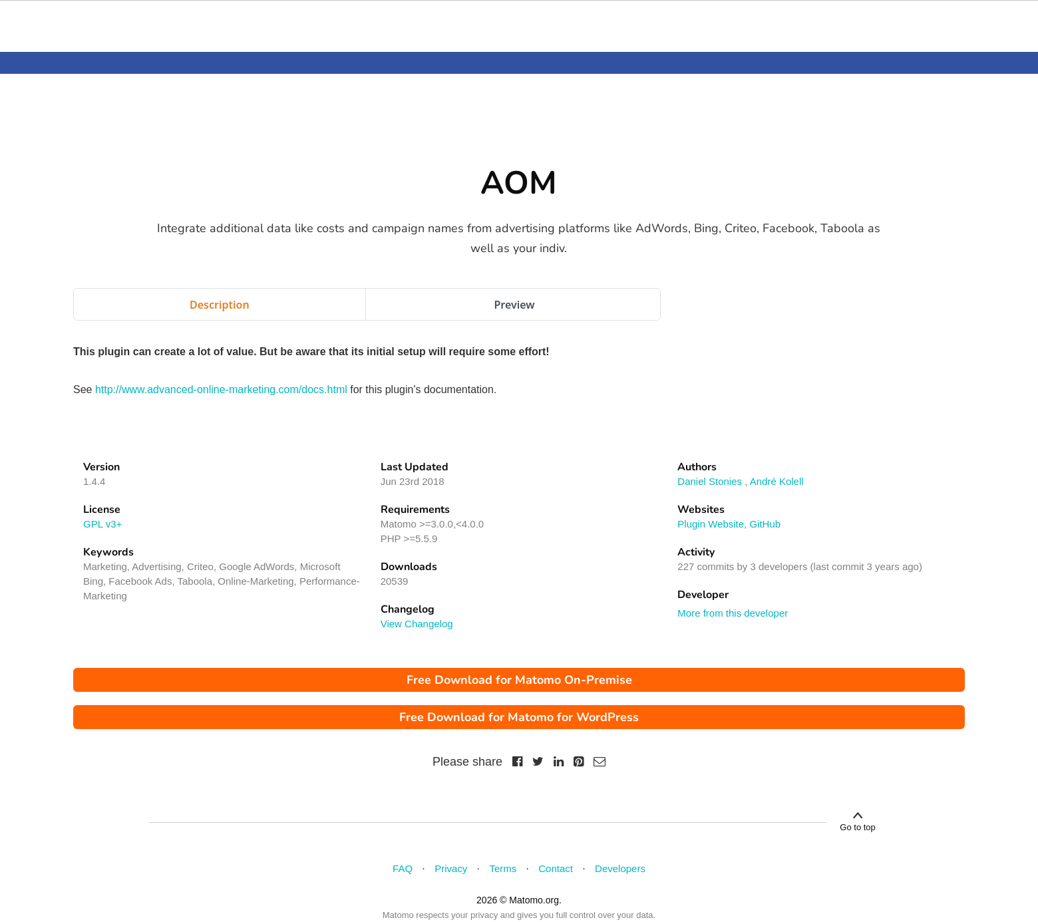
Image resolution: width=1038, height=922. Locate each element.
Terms (502, 868)
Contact (555, 868)
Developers (620, 868)
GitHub (764, 524)
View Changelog (417, 623)
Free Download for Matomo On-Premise (519, 680)
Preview (514, 304)
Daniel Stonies (709, 481)
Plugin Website (710, 524)
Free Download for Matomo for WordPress (519, 717)
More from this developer (732, 613)
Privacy (450, 868)
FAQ (403, 868)
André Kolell (777, 481)
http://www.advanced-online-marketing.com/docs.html (221, 389)
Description (220, 304)
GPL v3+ (102, 524)
